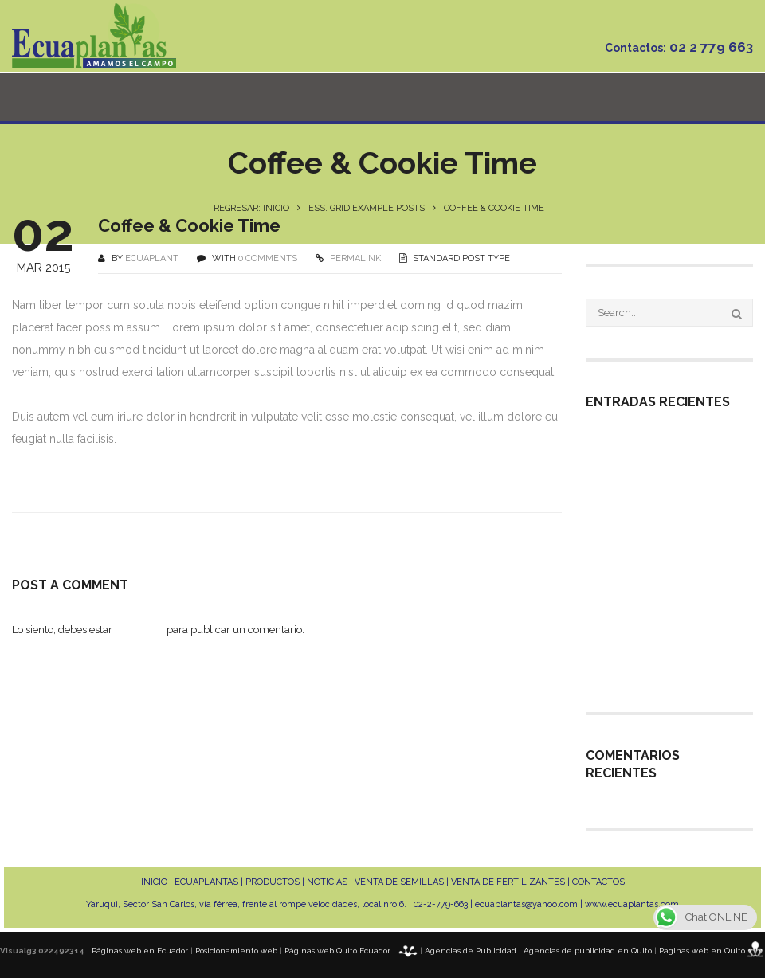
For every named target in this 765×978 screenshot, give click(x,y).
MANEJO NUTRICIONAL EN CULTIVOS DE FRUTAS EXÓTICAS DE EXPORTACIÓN (664, 575)
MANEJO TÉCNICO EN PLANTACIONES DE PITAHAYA (666, 531)
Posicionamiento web (236, 950)
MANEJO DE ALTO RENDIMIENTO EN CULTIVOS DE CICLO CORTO (665, 626)
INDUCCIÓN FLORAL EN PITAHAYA (651, 669)
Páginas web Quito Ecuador (337, 950)
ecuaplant (151, 258)
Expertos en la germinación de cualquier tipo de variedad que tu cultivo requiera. (663, 473)
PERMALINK (354, 258)
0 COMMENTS (267, 258)
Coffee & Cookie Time (189, 225)
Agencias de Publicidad (470, 950)
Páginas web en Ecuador (140, 950)
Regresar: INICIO (251, 208)
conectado (139, 630)
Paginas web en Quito (702, 950)
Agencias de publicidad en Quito (588, 950)
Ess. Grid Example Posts (366, 208)
